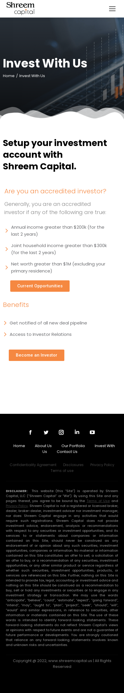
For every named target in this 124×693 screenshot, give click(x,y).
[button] (40, 286)
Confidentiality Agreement (33, 464)
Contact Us (67, 451)
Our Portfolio (73, 446)
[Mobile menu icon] (112, 9)
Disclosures (73, 464)
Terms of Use (98, 501)
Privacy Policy (102, 464)
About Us (43, 446)
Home (19, 446)
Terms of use (62, 470)
